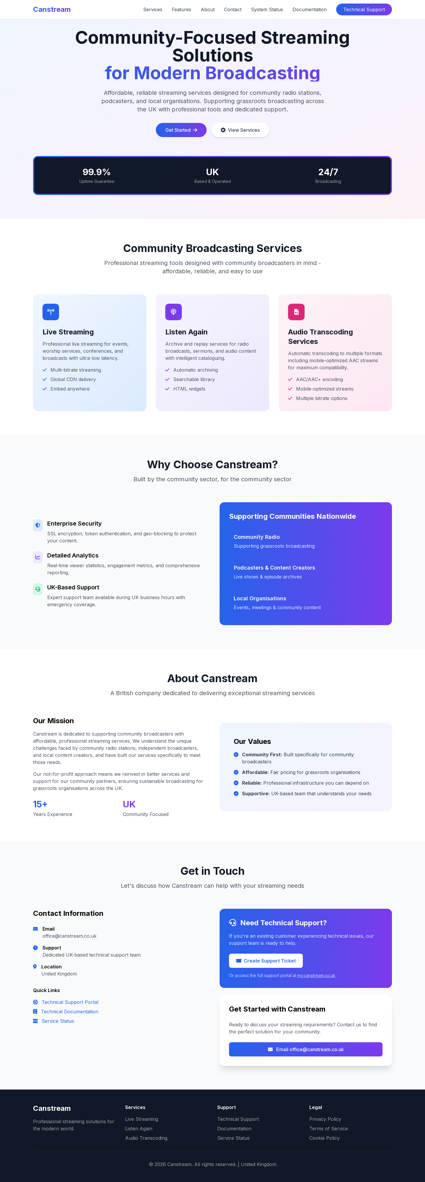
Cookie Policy (324, 1138)
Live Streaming (141, 1119)
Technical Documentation (65, 1011)
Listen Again (138, 1128)
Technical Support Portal (65, 1002)
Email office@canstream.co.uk (306, 1049)
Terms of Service (328, 1128)
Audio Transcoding (146, 1138)
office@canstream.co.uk (69, 936)
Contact (232, 9)
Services (152, 9)
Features (181, 9)
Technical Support (364, 9)
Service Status (53, 1021)
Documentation (309, 9)
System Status (267, 9)
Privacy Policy (325, 1119)
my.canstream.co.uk (316, 975)
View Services (240, 130)
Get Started (181, 130)
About (208, 9)
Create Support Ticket (266, 961)
